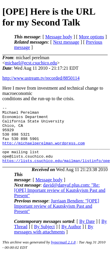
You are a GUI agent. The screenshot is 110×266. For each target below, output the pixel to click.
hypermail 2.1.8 (63, 253)
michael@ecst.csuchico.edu (31, 62)
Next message (66, 42)
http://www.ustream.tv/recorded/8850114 (40, 78)
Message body (58, 36)
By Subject (44, 238)
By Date (87, 232)
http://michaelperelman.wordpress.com (43, 151)
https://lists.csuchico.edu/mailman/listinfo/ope (56, 172)
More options (91, 36)
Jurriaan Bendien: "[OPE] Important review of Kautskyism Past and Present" (56, 217)
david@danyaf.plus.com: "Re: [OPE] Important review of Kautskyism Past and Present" (59, 201)
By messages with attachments (53, 241)
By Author (71, 238)
